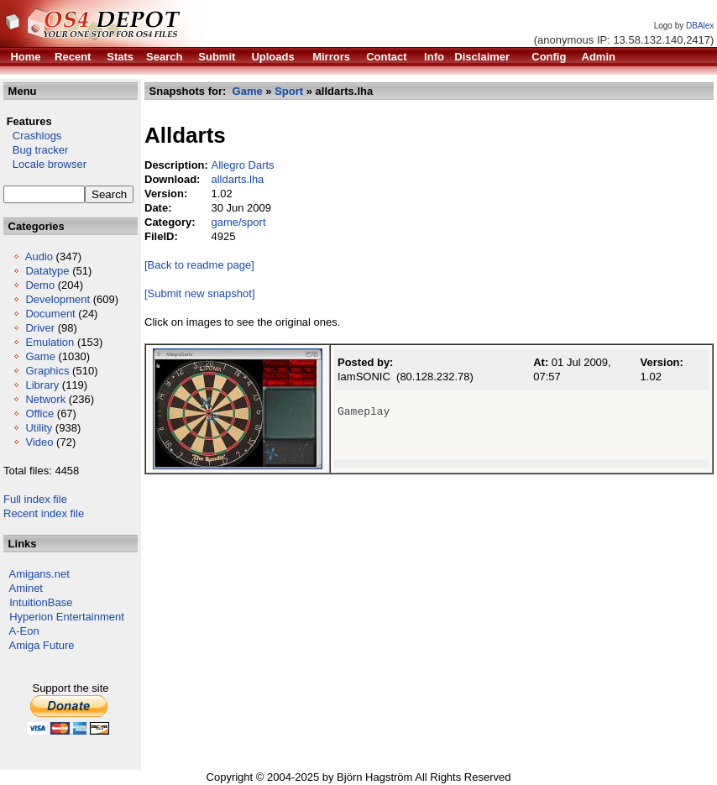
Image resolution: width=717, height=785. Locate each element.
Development (57, 299)
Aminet (26, 588)
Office (39, 413)
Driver (40, 328)
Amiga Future (42, 645)
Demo (40, 285)
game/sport (238, 222)
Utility (38, 427)
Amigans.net (39, 574)
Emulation (49, 342)
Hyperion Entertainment (66, 616)
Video (39, 442)
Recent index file (43, 513)
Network (45, 399)
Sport (289, 91)
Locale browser (44, 164)
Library (42, 385)
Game (40, 356)
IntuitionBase (40, 602)
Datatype (47, 270)
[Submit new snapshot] (199, 293)
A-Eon (24, 631)
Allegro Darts (242, 165)
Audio (39, 256)
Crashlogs (32, 135)
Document (50, 313)
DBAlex (700, 25)
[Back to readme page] (199, 265)
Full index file (35, 499)
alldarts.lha (237, 179)
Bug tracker (35, 150)
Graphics (47, 370)
